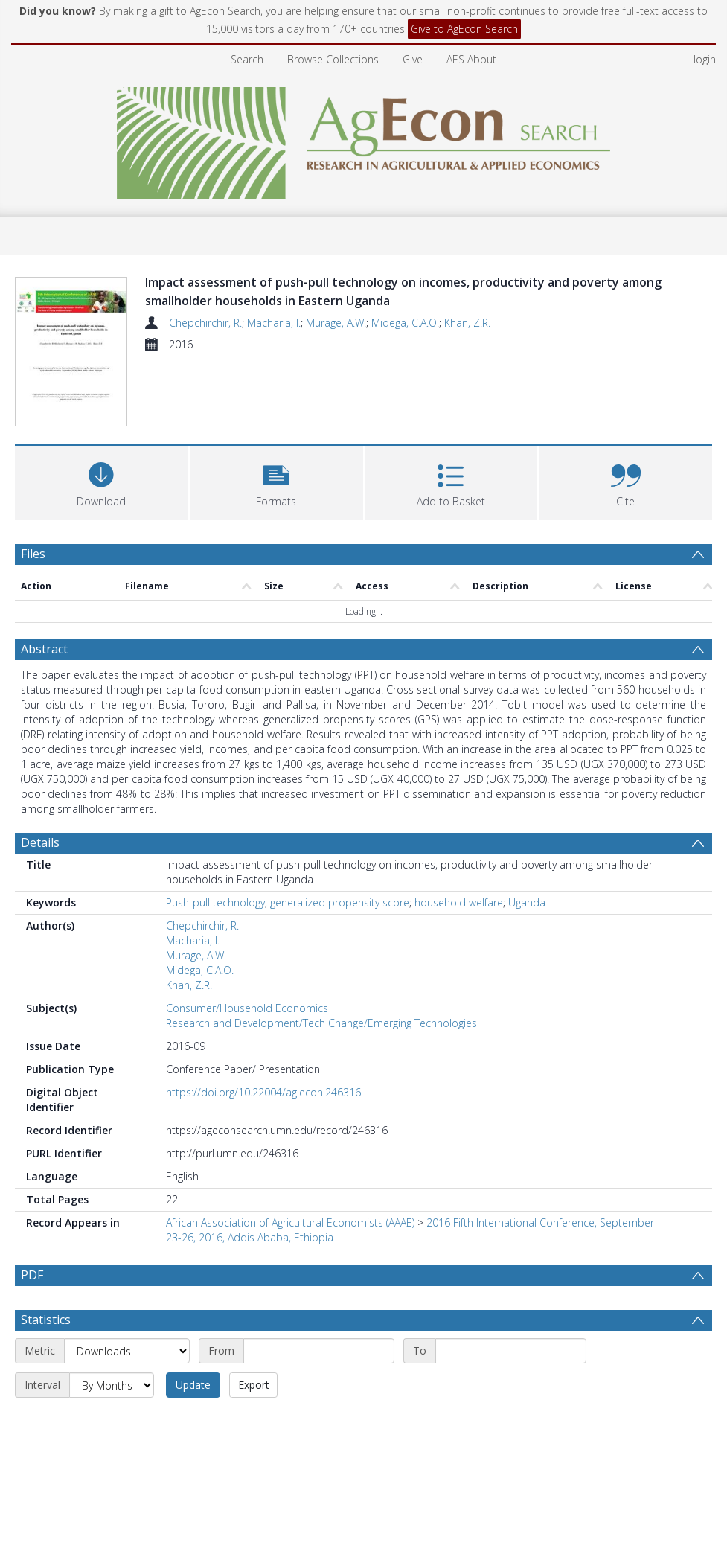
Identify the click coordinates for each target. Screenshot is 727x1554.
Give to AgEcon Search (464, 29)
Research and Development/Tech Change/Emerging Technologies (321, 1024)
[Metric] (127, 1387)
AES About (471, 59)
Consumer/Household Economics (247, 1009)
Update (193, 1421)
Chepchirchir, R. (205, 323)
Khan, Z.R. (467, 323)
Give (413, 59)
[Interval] (111, 1421)
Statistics (46, 1356)
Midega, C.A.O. (405, 323)
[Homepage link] (363, 138)
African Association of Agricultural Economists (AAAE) (290, 1223)
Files (33, 554)
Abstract (44, 650)
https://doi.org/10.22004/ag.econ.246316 (263, 1093)
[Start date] (318, 1387)
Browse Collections (333, 59)
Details (40, 843)
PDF (32, 1275)
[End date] (510, 1387)
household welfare (458, 903)
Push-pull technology (215, 903)
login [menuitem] (705, 59)
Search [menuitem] (247, 59)
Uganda (526, 903)
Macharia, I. (274, 323)
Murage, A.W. (336, 323)
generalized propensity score (339, 903)
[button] (276, 482)
